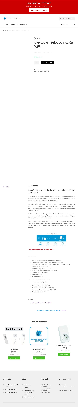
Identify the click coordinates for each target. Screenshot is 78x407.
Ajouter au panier (47, 62)
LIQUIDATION (43, 71)
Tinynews (51, 310)
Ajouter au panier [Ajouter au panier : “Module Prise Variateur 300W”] (63, 354)
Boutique (22, 24)
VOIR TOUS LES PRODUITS (39, 10)
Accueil (6, 30)
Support (26, 387)
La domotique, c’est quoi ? (10, 24)
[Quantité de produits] (37, 63)
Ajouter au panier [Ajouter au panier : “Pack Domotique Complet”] (39, 358)
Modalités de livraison (11, 389)
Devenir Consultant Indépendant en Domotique (29, 392)
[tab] (14, 187)
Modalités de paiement (11, 392)
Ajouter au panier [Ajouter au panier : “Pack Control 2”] (14, 358)
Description (6, 187)
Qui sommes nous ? (29, 397)
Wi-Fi (11, 30)
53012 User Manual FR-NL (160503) (41, 303)
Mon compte (27, 384)
